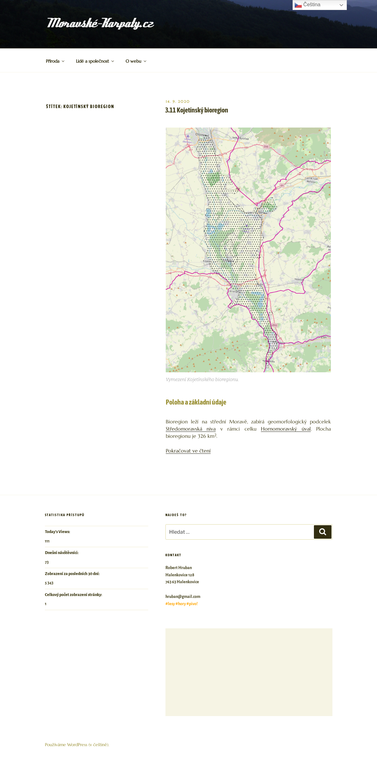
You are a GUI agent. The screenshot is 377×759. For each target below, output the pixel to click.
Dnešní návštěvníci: (62, 553)
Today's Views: (58, 532)
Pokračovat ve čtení (188, 451)
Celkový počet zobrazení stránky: (74, 595)
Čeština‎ (307, 5)
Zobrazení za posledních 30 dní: (72, 574)
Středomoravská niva (191, 429)
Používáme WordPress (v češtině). (77, 744)
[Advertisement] (248, 672)
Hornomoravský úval (285, 429)
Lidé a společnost (95, 61)
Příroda (55, 61)
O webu (136, 61)
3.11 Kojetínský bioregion (196, 110)
